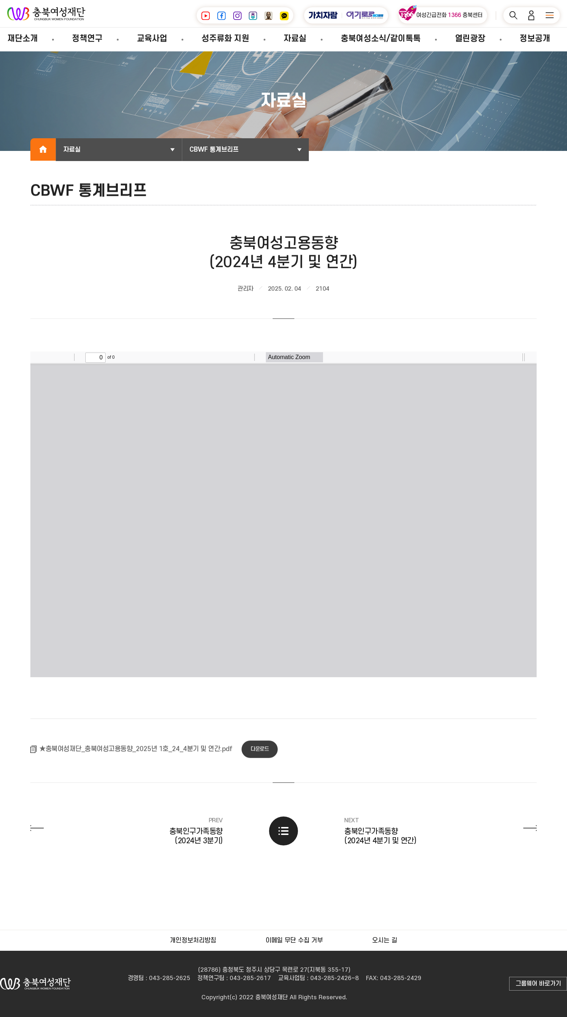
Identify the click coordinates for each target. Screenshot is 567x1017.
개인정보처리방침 (193, 940)
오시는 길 (384, 940)
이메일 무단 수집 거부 (294, 940)
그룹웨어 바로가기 (538, 983)
